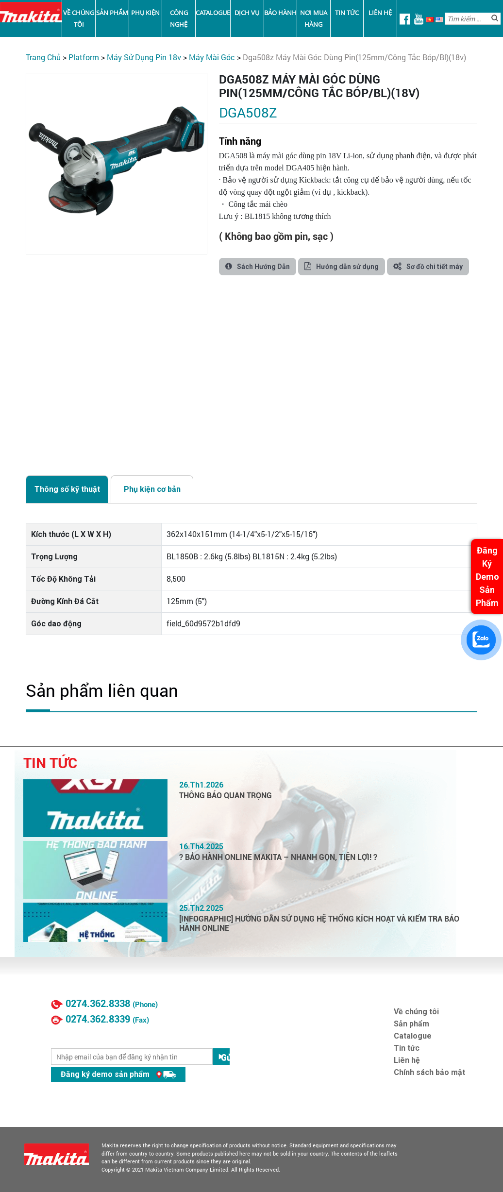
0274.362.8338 (98, 1003)
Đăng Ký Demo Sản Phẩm (487, 576)
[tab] (67, 489)
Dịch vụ (247, 12)
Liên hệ (380, 12)
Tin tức (347, 12)
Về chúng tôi (78, 18)
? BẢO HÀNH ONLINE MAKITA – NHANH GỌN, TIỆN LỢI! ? (278, 857)
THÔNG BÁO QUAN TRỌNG (225, 795)
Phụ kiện (145, 12)
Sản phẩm (112, 12)
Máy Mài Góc (212, 57)
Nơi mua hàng (313, 18)
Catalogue (213, 12)
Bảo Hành (280, 12)
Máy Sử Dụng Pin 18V (144, 57)
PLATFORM (83, 57)
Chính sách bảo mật (429, 1072)
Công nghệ (179, 18)
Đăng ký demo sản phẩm (118, 1074)
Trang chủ (43, 57)
